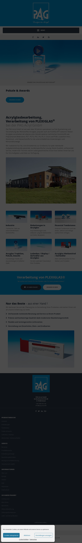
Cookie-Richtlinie (24, 539)
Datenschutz (33, 539)
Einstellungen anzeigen (44, 535)
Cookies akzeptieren (11, 535)
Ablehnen (27, 535)
